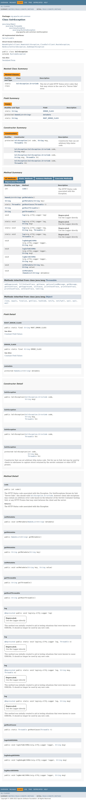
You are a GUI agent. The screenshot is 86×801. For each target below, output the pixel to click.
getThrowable (28, 211)
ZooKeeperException (35, 47)
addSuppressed (11, 284)
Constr (23, 9)
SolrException (20, 140)
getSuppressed (25, 287)
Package (12, 2)
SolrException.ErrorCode (27, 84)
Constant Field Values (13, 334)
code (24, 189)
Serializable (8, 38)
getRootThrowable (30, 208)
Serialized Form (8, 60)
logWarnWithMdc (29, 257)
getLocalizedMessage (55, 284)
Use (25, 2)
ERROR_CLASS (48, 111)
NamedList (19, 115)
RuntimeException (18, 54)
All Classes (5, 6)
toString (39, 289)
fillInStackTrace (27, 284)
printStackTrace (51, 287)
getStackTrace (11, 287)
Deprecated (38, 2)
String (15, 111)
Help (46, 2)
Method (31, 9)
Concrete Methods (63, 178)
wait (69, 301)
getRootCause (28, 204)
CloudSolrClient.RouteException (54, 44)
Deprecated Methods (14, 182)
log (23, 215)
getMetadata (27, 197)
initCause (38, 287)
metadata (47, 115)
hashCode (42, 301)
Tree (30, 2)
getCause (40, 284)
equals (14, 301)
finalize (23, 301)
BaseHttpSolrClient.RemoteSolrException (20, 44)
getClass (33, 301)
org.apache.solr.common (20, 16)
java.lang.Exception (17, 28)
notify (51, 301)
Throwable (18, 143)
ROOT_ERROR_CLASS (51, 118)
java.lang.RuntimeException (24, 30)
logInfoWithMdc (29, 249)
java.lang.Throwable (14, 26)
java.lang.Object (8, 24)
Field (17, 9)
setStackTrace (27, 289)
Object (49, 297)
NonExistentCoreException (14, 47)
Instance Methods (44, 178)
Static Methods (26, 178)
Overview (4, 2)
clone (7, 301)
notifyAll (60, 301)
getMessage (71, 284)
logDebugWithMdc (29, 241)
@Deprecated (10, 613)
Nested (11, 9)
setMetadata (27, 265)
